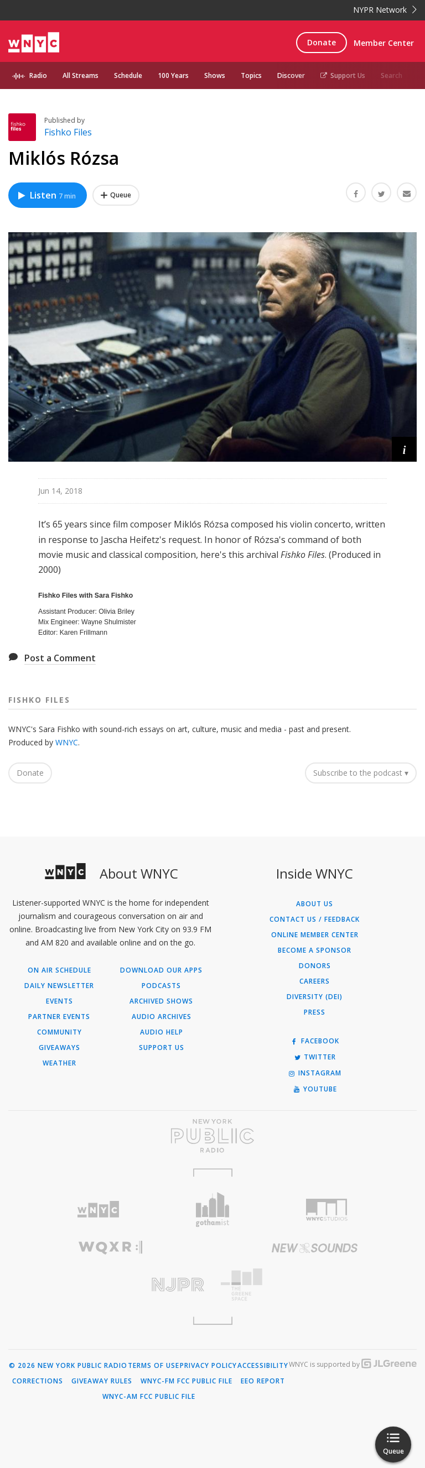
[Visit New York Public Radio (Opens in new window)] (212, 1135)
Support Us (342, 75)
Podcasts (161, 986)
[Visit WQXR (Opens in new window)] (110, 1248)
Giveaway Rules (101, 1381)
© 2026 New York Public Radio (68, 1365)
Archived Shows (161, 1001)
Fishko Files (68, 132)
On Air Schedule (59, 970)
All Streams (81, 75)
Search (391, 75)
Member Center (384, 43)
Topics (251, 75)
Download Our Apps (161, 970)
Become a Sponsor (314, 950)
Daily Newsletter (59, 986)
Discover (291, 75)
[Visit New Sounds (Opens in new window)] (314, 1248)
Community (59, 1032)
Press (314, 1012)
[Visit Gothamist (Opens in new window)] (213, 1209)
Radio (38, 75)
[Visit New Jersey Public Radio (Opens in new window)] (110, 1285)
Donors (315, 966)
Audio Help (161, 1032)
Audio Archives (161, 1017)
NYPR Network (385, 9)
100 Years (173, 75)
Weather (59, 1063)
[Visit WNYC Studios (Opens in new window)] (326, 1210)
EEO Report (263, 1381)
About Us (314, 904)
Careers (314, 981)
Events (59, 1001)
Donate (321, 42)
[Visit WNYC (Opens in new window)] (98, 1209)
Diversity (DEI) (315, 997)
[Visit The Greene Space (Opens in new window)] (314, 1284)
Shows (214, 75)
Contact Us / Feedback (314, 919)
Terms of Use (153, 1365)
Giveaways (59, 1047)
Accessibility (262, 1365)
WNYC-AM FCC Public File (148, 1396)
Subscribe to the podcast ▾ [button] (360, 772)
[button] (404, 449)
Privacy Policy (208, 1365)
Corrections (37, 1381)
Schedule (128, 75)
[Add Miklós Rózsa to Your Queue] (115, 195)
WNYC (66, 742)
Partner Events (59, 1017)
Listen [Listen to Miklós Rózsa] (46, 195)
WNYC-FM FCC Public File (186, 1381)
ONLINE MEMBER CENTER (315, 935)
